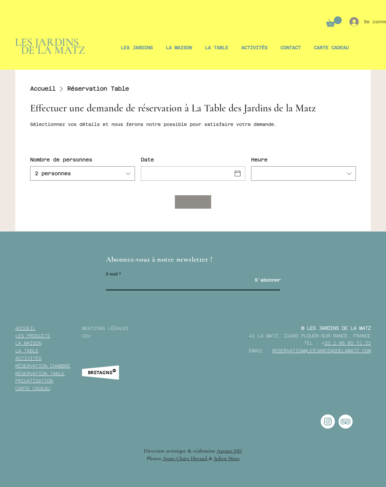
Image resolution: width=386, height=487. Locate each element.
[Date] (186, 173)
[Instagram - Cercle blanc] (328, 421)
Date (147, 160)
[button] (334, 21)
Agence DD (229, 450)
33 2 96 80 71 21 (347, 343)
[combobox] (82, 173)
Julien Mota (226, 458)
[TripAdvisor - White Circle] (345, 421)
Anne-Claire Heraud (186, 458)
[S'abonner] (268, 280)
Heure (259, 160)
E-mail (112, 274)
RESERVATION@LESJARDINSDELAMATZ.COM (321, 350)
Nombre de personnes (61, 160)
